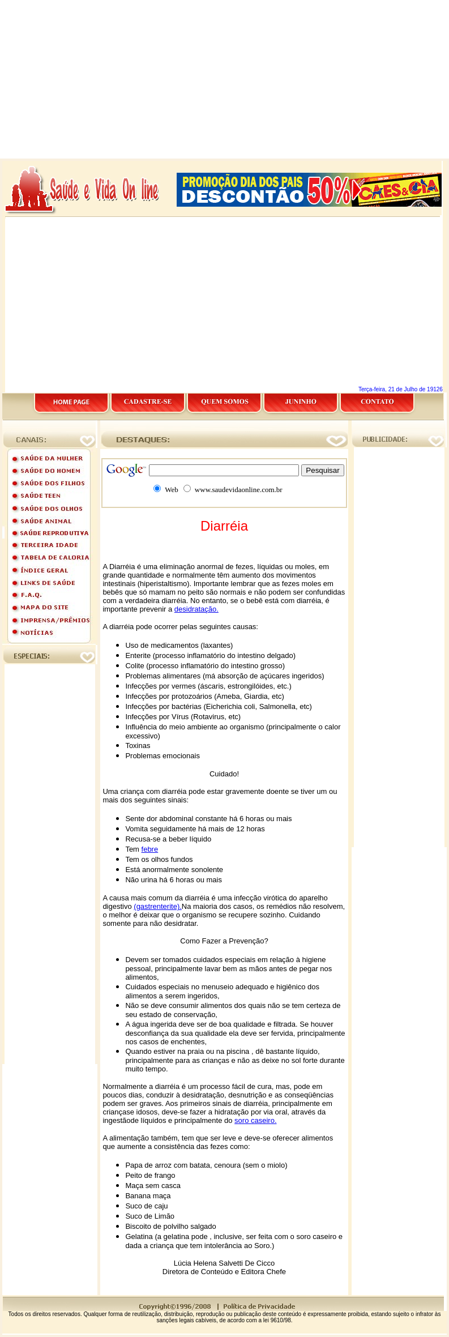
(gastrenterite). (158, 906)
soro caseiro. (255, 1120)
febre (150, 849)
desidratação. (196, 609)
